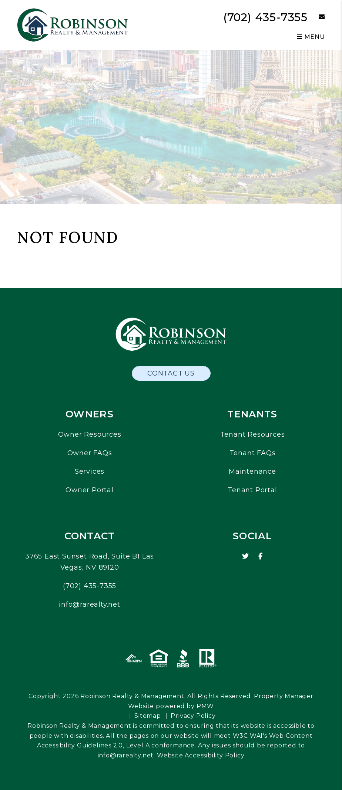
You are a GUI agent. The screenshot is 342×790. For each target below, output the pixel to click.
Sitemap (147, 715)
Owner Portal (90, 490)
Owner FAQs (89, 453)
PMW (205, 706)
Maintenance (252, 471)
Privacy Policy (193, 715)
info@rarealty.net (89, 604)
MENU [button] (311, 36)
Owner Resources (89, 434)
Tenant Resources (252, 434)
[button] (316, 17)
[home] (72, 24)
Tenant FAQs (252, 453)
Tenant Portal (252, 490)
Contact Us (171, 373)
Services (89, 471)
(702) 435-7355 (265, 17)
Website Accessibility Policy (200, 755)
